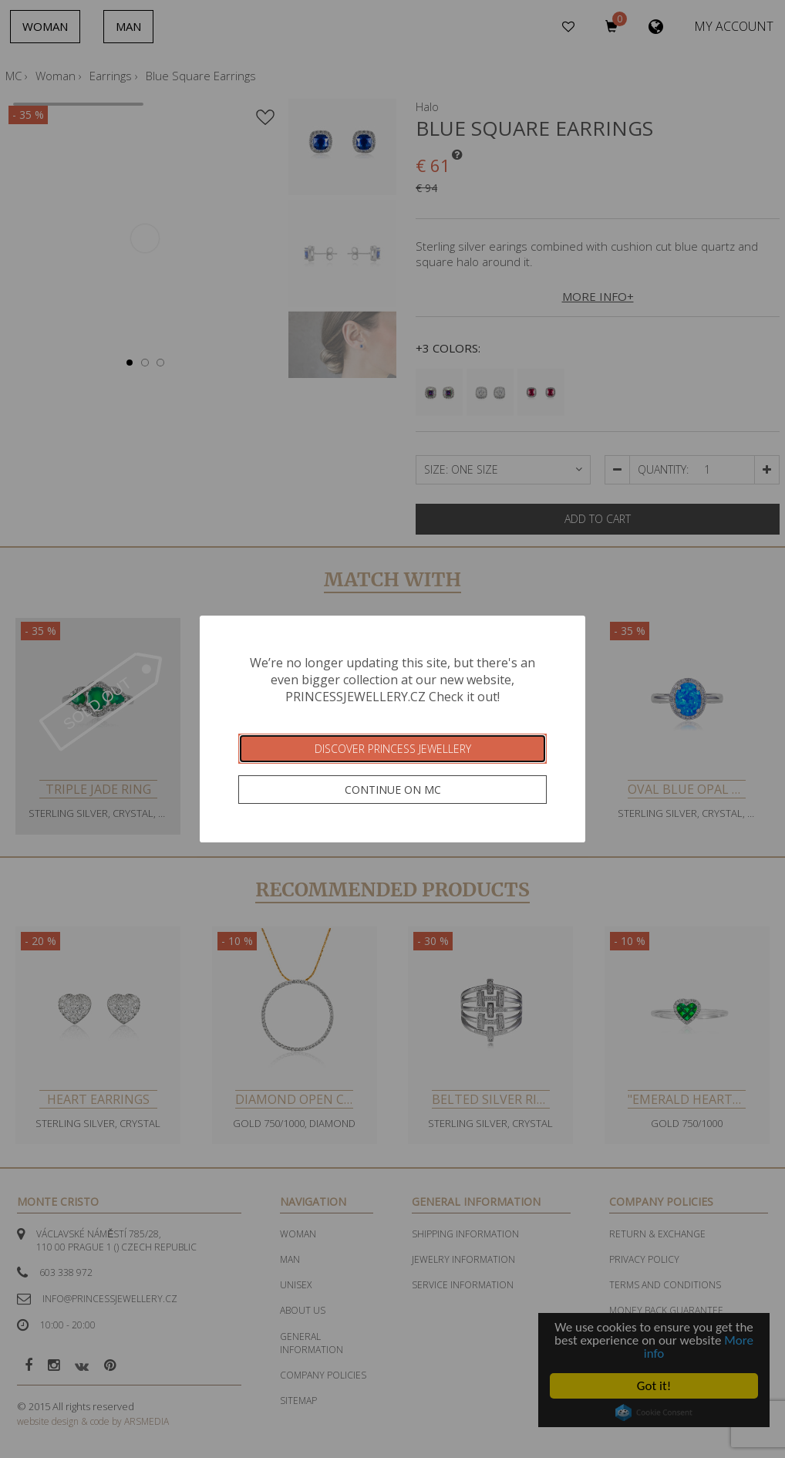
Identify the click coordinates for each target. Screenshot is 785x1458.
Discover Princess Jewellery (393, 748)
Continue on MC (393, 789)
